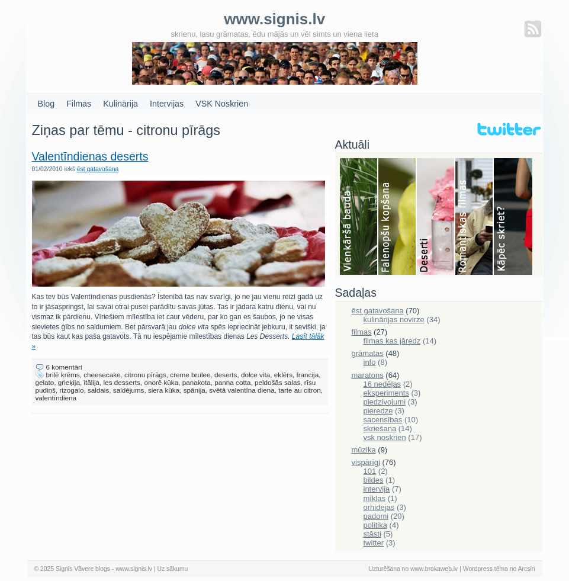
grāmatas (368, 353)
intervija (377, 488)
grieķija (69, 382)
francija (307, 374)
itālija (91, 382)
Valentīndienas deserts (90, 156)
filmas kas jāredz (392, 340)
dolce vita (255, 374)
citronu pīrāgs (145, 374)
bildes (374, 480)
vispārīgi (366, 462)
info (370, 362)
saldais (98, 390)
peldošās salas (277, 382)
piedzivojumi (385, 401)
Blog (46, 103)
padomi (376, 516)
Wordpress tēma (485, 569)
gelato (45, 382)
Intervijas (167, 103)
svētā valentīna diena (241, 390)
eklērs (283, 374)
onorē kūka (161, 382)
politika (375, 525)
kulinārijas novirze (394, 319)
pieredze (378, 410)
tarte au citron (299, 390)
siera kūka (163, 390)
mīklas (375, 498)
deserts (225, 374)
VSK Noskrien (221, 103)
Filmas (78, 103)
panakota (196, 382)
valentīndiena (56, 398)
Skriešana (513, 217)
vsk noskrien (385, 437)
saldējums (128, 390)
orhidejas (379, 507)
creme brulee (190, 374)
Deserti (436, 217)
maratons (368, 375)
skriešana (380, 428)
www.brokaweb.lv (434, 569)
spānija (194, 390)
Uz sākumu (172, 569)
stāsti (372, 533)
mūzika (364, 449)
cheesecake (101, 374)
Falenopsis (397, 217)
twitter (374, 542)
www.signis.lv (133, 569)
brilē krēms (63, 374)
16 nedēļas (382, 384)
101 (370, 471)
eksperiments (386, 393)
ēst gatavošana (97, 169)
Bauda (359, 217)
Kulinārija (120, 103)
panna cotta (232, 382)
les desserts (122, 382)
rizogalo (71, 390)
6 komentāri (64, 367)
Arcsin (526, 569)
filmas (362, 332)
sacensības (383, 419)
